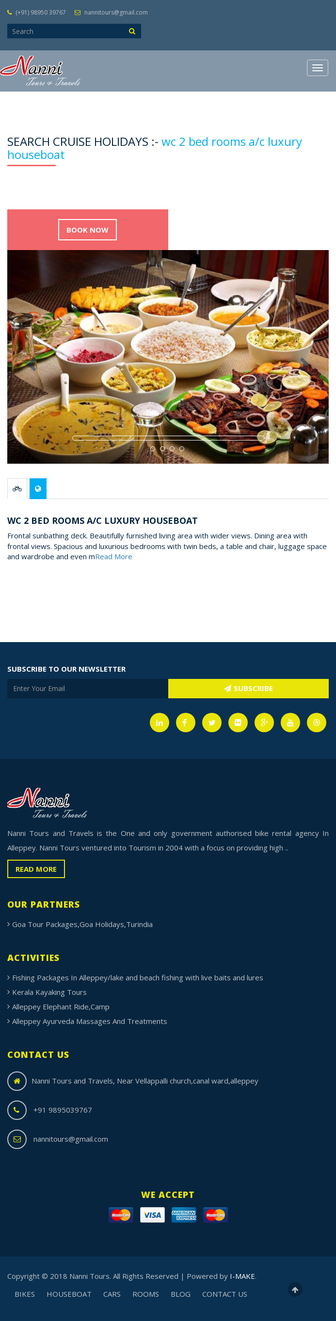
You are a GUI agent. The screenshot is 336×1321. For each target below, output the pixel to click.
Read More (113, 556)
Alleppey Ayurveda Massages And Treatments (89, 1021)
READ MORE (36, 869)
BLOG (181, 1294)
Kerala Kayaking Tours (49, 992)
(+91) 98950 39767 (36, 12)
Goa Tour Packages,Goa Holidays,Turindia (82, 924)
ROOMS (145, 1294)
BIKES (25, 1294)
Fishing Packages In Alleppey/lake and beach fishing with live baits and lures (137, 977)
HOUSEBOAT (69, 1294)
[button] (31, 410)
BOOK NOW (87, 230)
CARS (112, 1294)
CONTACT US (224, 1294)
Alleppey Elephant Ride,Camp (61, 1006)
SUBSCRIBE (248, 688)
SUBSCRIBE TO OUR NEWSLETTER (66, 669)
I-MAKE (242, 1276)
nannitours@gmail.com (111, 12)
